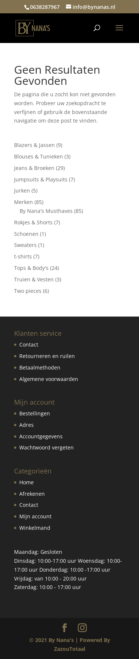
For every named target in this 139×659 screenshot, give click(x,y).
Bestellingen (34, 413)
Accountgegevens (41, 436)
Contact (28, 344)
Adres (26, 424)
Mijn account (35, 516)
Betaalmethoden (39, 367)
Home (26, 482)
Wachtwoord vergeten (46, 447)
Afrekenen (32, 493)
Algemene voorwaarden (48, 378)
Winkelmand (34, 527)
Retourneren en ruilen (47, 355)
